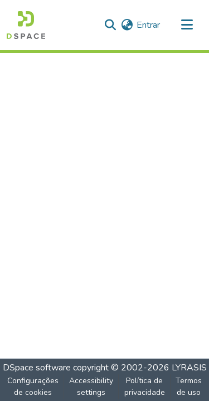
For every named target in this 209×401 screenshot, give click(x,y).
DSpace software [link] (37, 368)
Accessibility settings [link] (91, 386)
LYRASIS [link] (189, 368)
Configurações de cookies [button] (33, 386)
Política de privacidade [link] (144, 386)
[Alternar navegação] (186, 25)
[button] (26, 25)
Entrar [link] (148, 25)
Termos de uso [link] (189, 386)
